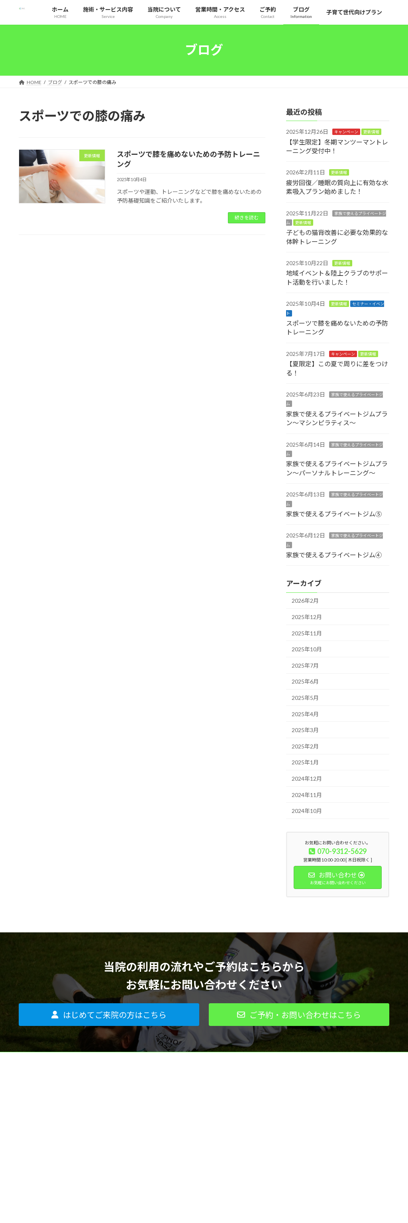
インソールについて (172, 1118)
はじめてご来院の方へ (175, 1132)
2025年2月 (305, 745)
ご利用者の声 (165, 1160)
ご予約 (286, 1146)
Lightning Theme (202, 1209)
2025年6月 (305, 681)
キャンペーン (346, 131)
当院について (293, 1091)
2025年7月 (305, 665)
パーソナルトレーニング (177, 1105)
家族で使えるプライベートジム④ (334, 555)
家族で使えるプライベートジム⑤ (334, 514)
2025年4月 (305, 713)
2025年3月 (305, 730)
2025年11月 (307, 632)
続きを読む (247, 218)
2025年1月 (305, 762)
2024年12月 (307, 778)
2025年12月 (307, 616)
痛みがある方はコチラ (175, 1091)
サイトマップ (293, 1160)
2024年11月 (307, 794)
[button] (109, 1014)
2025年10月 (307, 649)
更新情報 (371, 131)
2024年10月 (307, 810)
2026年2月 (305, 600)
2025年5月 (305, 697)
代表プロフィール (298, 1105)
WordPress (161, 1209)
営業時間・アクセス (300, 1118)
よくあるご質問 (167, 1146)
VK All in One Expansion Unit (255, 1209)
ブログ (286, 1132)
